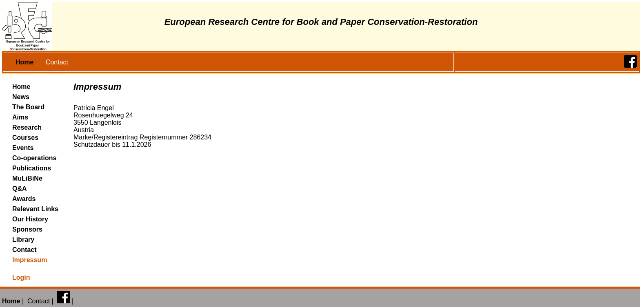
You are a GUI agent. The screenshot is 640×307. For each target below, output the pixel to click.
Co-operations (34, 158)
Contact (57, 62)
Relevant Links (35, 208)
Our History (30, 219)
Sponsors (27, 229)
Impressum (29, 259)
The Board (28, 107)
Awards (24, 198)
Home (21, 86)
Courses (25, 137)
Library (23, 239)
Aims (20, 117)
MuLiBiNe (27, 178)
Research (27, 127)
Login (21, 277)
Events (22, 147)
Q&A (19, 188)
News (20, 96)
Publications (31, 168)
